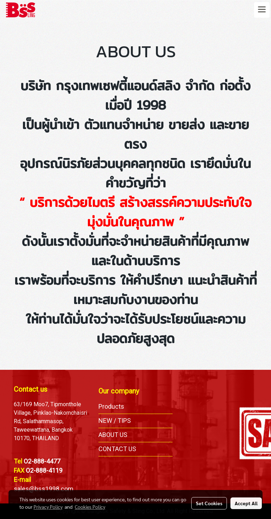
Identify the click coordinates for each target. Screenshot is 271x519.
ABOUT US (112, 434)
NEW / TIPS (114, 420)
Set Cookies (209, 503)
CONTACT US (117, 449)
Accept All (246, 503)
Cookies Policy (90, 506)
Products (111, 406)
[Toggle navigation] (262, 10)
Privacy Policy (48, 506)
